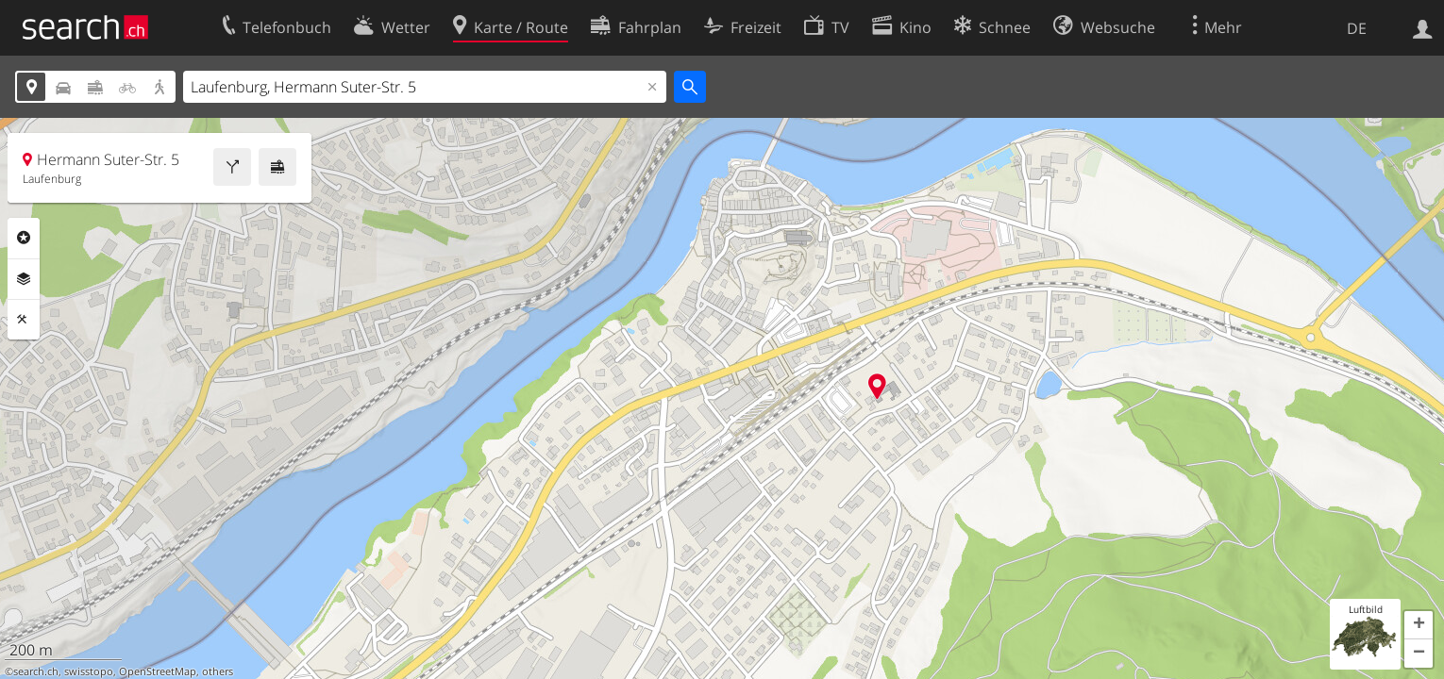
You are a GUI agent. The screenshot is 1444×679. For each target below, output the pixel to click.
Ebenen (24, 279)
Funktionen (24, 320)
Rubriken (24, 237)
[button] (1418, 625)
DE (1357, 28)
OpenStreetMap (157, 671)
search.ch (36, 671)
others (217, 671)
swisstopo (88, 671)
